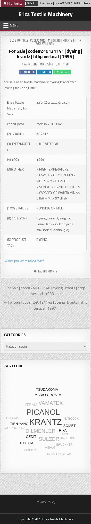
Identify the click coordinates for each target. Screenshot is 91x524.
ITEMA (31, 405)
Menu (14, 25)
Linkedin (44, 72)
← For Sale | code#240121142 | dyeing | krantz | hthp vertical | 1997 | (45, 305)
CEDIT (31, 437)
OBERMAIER (15, 418)
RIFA (63, 430)
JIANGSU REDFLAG (57, 454)
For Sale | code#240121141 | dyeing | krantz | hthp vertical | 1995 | (45, 53)
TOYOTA (26, 443)
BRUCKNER (64, 444)
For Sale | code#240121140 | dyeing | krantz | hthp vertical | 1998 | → (45, 291)
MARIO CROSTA (47, 395)
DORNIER (29, 450)
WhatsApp (62, 72)
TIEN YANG (19, 424)
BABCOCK (72, 418)
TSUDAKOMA (47, 389)
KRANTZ (52, 271)
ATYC (65, 434)
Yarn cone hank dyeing (38, 64)
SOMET (69, 426)
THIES (48, 447)
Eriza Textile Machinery (45, 14)
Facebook (27, 72)
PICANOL (43, 412)
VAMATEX (51, 403)
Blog (13, 40)
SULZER (49, 439)
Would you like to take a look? (24, 260)
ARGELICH (67, 438)
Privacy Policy (45, 501)
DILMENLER (40, 431)
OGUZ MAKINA (15, 428)
